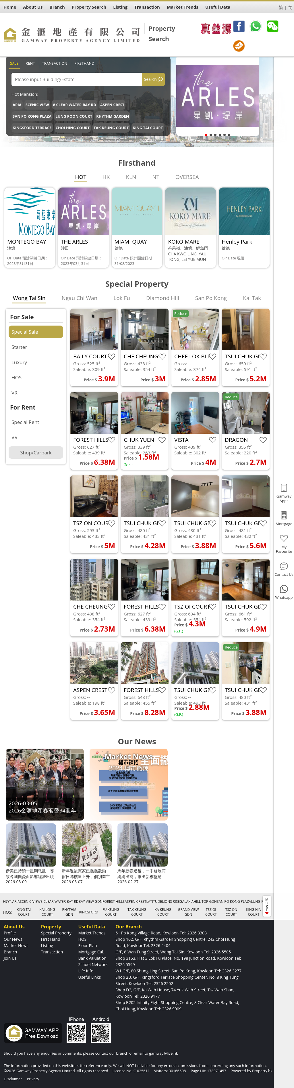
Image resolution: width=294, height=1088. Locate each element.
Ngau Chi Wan (79, 298)
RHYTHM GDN (69, 912)
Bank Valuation (92, 958)
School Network (93, 964)
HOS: (7, 912)
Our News (13, 939)
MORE (267, 906)
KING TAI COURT (148, 127)
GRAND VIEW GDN (188, 912)
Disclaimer (13, 1078)
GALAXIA (187, 901)
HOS (16, 377)
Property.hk (262, 1070)
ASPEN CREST (112, 104)
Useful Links (89, 977)
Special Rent (25, 422)
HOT (80, 177)
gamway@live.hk (163, 1053)
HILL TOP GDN (205, 901)
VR (14, 392)
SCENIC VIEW (37, 104)
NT (155, 177)
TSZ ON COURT (231, 912)
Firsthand (84, 63)
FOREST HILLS (113, 901)
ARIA (17, 104)
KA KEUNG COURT (162, 912)
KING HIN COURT (253, 912)
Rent (30, 63)
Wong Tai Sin (29, 298)
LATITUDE (154, 901)
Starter (19, 347)
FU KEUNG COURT (110, 912)
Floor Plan (87, 945)
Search (150, 79)
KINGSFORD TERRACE (32, 127)
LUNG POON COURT (73, 116)
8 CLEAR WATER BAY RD (74, 104)
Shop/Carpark (35, 452)
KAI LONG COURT (47, 912)
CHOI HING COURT (73, 127)
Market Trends (91, 933)
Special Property (56, 933)
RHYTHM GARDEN (112, 116)
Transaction (54, 63)
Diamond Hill (162, 298)
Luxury (19, 362)
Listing (47, 945)
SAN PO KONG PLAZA (32, 116)
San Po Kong (211, 298)
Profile (10, 933)
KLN (131, 177)
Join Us (10, 958)
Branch (10, 952)
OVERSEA (187, 177)
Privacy (33, 1078)
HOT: (7, 901)
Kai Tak (252, 298)
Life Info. (86, 971)
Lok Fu (121, 298)
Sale (14, 63)
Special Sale (24, 331)
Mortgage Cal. (91, 952)
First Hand (50, 939)
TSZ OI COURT (211, 912)
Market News (16, 945)
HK (106, 177)
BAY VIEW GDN (90, 901)
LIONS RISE (171, 901)
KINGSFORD (88, 912)
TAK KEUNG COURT (111, 127)
